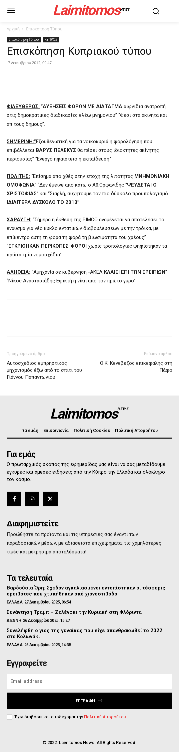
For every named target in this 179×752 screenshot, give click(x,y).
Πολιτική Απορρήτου (105, 716)
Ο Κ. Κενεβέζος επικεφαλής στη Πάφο (136, 366)
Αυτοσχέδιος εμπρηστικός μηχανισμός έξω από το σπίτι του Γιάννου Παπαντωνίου (44, 370)
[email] (89, 681)
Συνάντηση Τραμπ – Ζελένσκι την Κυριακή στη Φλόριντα (74, 612)
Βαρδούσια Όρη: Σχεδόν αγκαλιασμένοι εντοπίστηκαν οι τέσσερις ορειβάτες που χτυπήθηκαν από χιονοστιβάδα (86, 591)
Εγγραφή (89, 701)
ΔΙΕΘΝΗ (14, 620)
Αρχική (13, 29)
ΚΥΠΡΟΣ (51, 39)
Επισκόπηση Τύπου (44, 29)
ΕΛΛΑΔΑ (14, 602)
